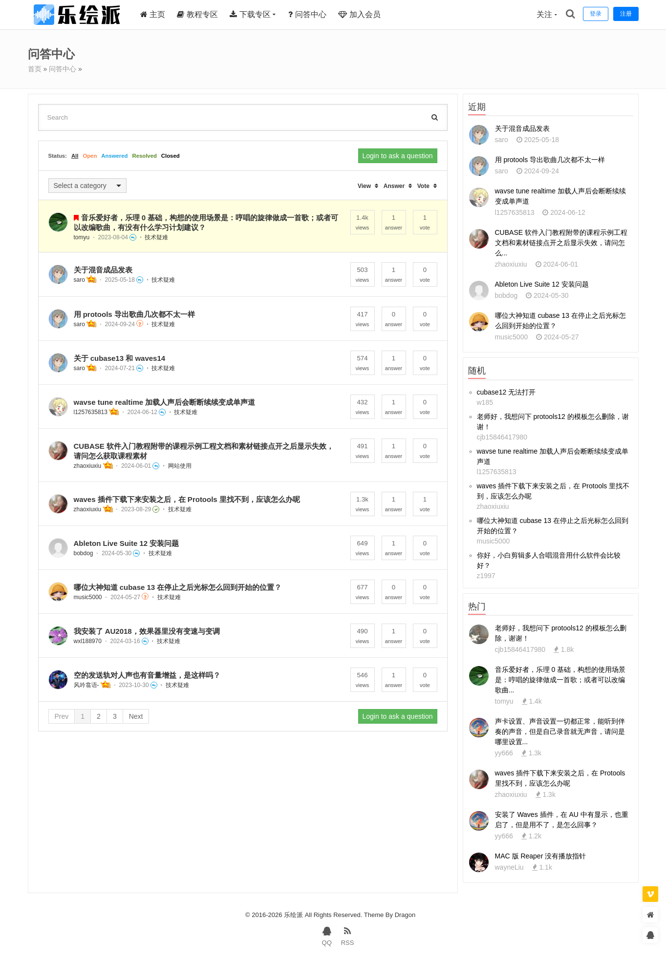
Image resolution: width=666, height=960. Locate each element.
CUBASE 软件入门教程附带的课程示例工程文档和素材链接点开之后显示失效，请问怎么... (561, 243)
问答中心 (307, 14)
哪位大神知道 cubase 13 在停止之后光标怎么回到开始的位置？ (178, 587)
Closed (170, 156)
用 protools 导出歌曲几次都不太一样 (134, 314)
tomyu (82, 237)
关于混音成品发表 (103, 270)
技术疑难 (156, 237)
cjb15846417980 (502, 437)
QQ (327, 935)
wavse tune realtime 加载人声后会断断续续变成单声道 (165, 402)
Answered (114, 156)
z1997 (486, 576)
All (74, 156)
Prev (62, 716)
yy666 (504, 753)
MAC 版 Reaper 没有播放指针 (540, 856)
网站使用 (180, 465)
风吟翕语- (86, 685)
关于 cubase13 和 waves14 (120, 358)
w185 (485, 402)
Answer (394, 186)
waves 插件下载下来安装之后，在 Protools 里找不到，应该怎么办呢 (187, 499)
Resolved (144, 156)
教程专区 (197, 14)
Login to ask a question (398, 156)
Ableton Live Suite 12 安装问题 (126, 543)
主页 (152, 14)
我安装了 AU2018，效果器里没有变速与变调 (147, 631)
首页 (35, 69)
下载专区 (250, 14)
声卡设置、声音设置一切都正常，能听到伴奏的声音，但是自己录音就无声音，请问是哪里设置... (560, 731)
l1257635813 (90, 412)
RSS (347, 935)
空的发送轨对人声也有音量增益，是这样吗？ (147, 675)
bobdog (83, 553)
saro (79, 279)
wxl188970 (88, 641)
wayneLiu (509, 867)
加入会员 (359, 14)
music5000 (88, 597)
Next (136, 716)
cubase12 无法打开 (506, 392)
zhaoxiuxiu (88, 465)
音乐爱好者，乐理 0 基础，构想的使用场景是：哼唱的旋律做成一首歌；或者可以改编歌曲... (560, 680)
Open (90, 156)
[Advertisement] (243, 819)
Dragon (405, 914)
